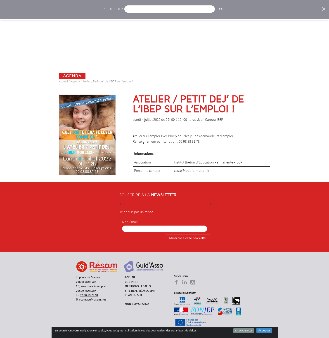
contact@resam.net (93, 299)
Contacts (131, 282)
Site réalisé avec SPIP (140, 291)
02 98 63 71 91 (89, 295)
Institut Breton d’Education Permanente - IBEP (208, 162)
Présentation (176, 13)
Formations (229, 13)
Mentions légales (138, 286)
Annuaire (255, 13)
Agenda (150, 13)
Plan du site (134, 295)
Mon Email (130, 222)
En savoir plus (243, 330)
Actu (131, 13)
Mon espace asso (137, 304)
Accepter (264, 330)
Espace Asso (300, 13)
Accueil (112, 13)
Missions (203, 13)
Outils (277, 13)
